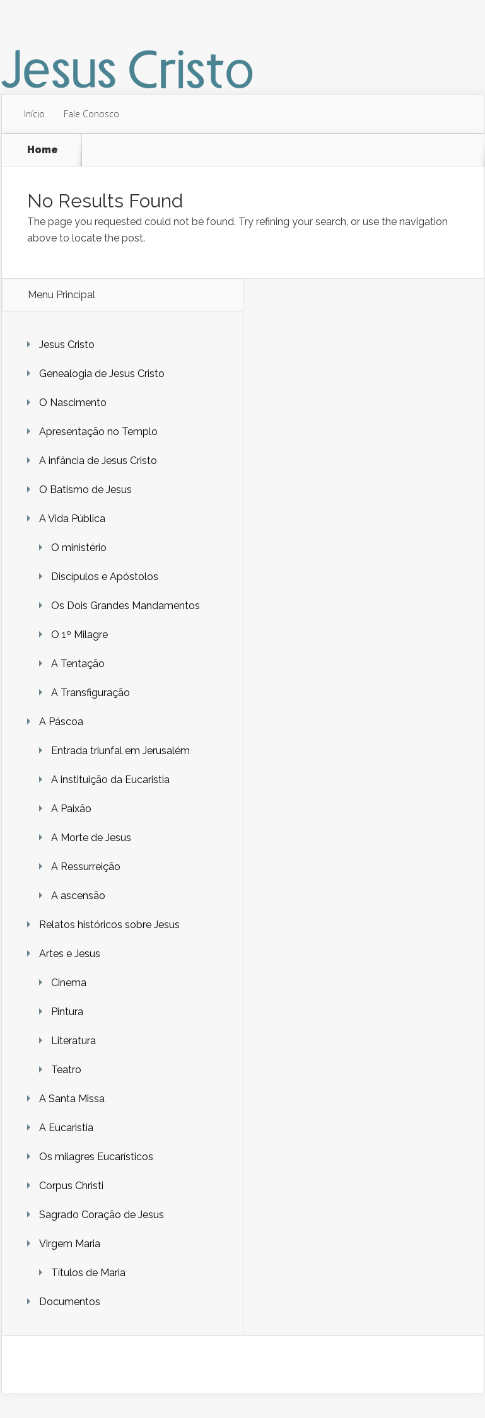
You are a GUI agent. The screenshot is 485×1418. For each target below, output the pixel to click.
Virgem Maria (69, 1244)
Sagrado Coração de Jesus (101, 1215)
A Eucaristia (66, 1128)
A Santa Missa (72, 1099)
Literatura (73, 1041)
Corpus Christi (71, 1186)
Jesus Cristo (67, 345)
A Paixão (71, 809)
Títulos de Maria (88, 1273)
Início (34, 114)
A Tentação (78, 664)
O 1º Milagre (79, 635)
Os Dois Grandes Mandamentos (125, 606)
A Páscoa (61, 722)
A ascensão (78, 896)
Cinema (68, 983)
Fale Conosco (91, 114)
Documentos (69, 1302)
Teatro (66, 1070)
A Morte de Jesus (91, 838)
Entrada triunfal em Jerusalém (120, 751)
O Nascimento (73, 403)
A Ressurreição (85, 867)
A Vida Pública (72, 519)
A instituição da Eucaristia (110, 780)
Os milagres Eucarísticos (96, 1157)
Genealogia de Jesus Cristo (102, 374)
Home (42, 150)
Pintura (67, 1012)
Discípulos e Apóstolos (104, 577)
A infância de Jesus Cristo (98, 461)
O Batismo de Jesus (85, 490)
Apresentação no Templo (98, 432)
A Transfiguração (90, 693)
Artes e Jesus (69, 954)
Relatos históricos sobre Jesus (109, 925)
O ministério (79, 548)
